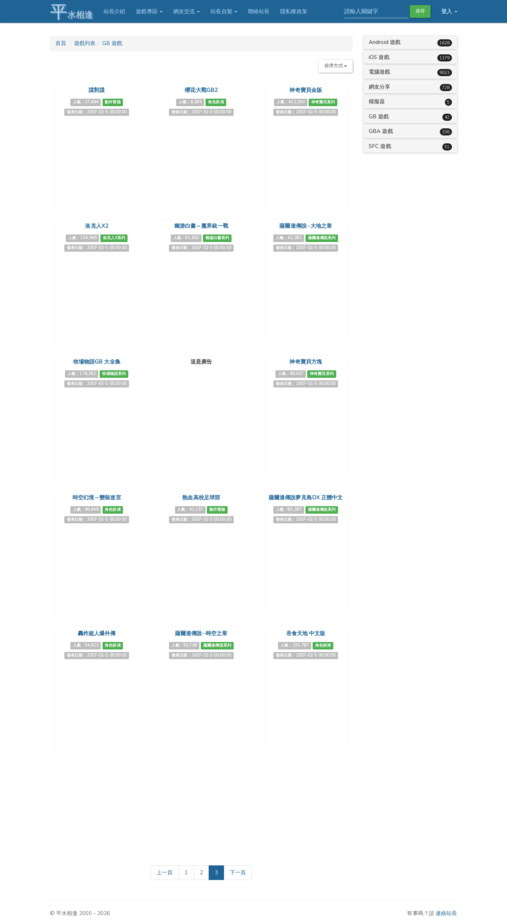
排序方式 (335, 66)
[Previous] (164, 872)
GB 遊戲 (112, 43)
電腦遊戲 (379, 71)
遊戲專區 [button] (149, 11)
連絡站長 (446, 913)
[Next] (238, 872)
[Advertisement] (201, 412)
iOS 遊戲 (379, 57)
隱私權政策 (293, 11)
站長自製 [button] (223, 11)
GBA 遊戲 (381, 131)
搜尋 (420, 11)
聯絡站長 (258, 11)
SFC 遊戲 (380, 146)
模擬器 (377, 101)
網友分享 (379, 86)
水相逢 (71, 11)
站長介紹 (114, 11)
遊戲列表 (84, 43)
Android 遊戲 (385, 42)
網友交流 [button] (186, 11)
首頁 (60, 43)
